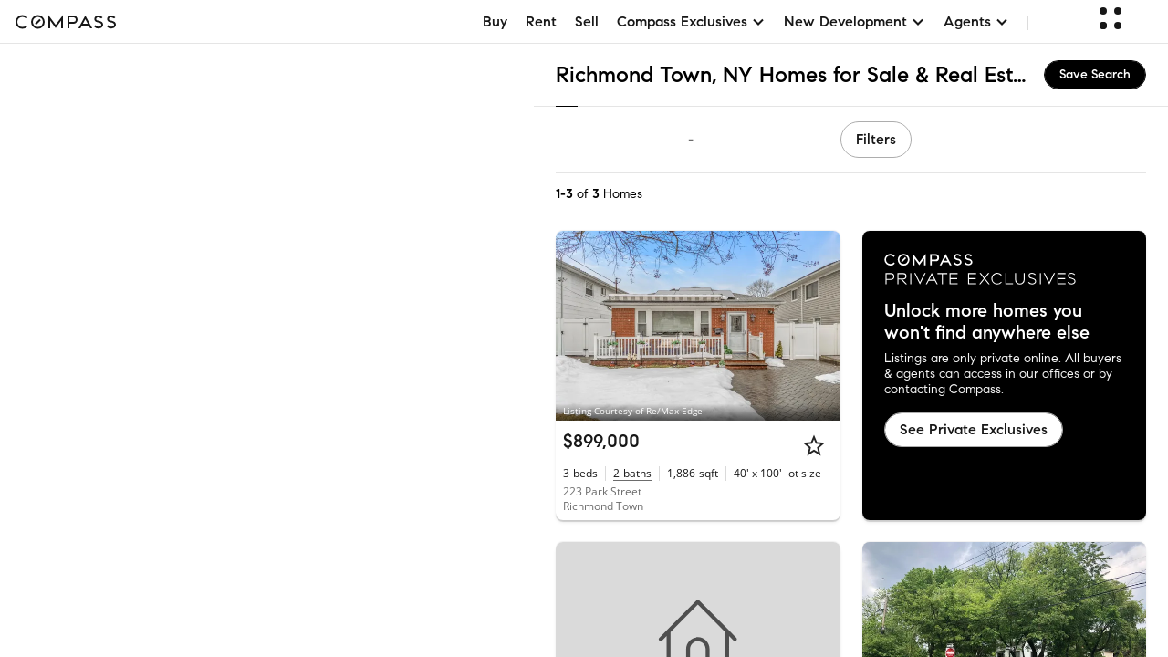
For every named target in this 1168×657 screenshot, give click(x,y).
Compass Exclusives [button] (691, 21)
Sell (587, 21)
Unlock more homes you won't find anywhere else (987, 322)
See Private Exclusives (974, 429)
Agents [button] (976, 21)
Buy (495, 21)
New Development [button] (854, 21)
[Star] (814, 445)
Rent (541, 21)
